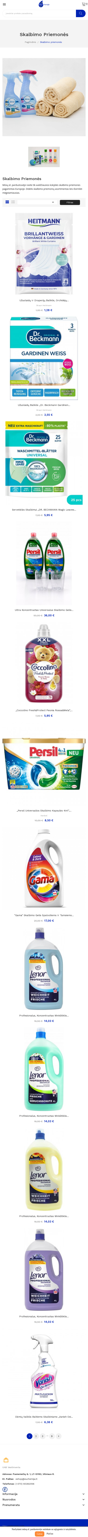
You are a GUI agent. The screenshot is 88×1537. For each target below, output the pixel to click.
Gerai (40, 1533)
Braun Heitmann (44, 305)
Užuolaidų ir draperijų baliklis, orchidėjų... (44, 300)
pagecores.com (16, 1526)
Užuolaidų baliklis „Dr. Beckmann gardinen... (44, 405)
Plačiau (50, 1533)
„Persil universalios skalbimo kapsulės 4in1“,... (44, 810)
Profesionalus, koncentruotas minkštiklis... (44, 1015)
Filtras (69, 202)
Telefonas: (8, 1483)
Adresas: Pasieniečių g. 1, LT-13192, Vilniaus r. (28, 1474)
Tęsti (58, 1436)
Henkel (44, 816)
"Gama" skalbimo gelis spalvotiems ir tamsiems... (44, 915)
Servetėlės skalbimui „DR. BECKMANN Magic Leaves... (44, 509)
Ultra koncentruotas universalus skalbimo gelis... (44, 610)
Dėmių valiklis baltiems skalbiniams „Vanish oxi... (44, 1416)
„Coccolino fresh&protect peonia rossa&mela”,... (44, 710)
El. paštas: (8, 1479)
